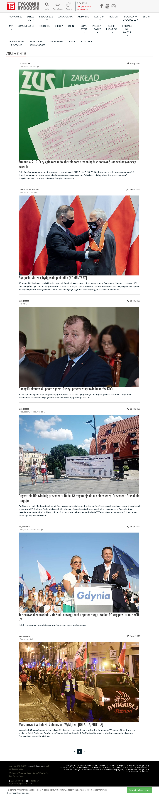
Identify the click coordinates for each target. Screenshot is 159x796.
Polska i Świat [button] (96, 29)
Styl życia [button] (84, 29)
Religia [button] (59, 27)
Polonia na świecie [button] (127, 30)
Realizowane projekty (17, 43)
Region (122, 765)
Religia (108, 767)
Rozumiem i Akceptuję (139, 790)
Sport (65, 767)
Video (72, 41)
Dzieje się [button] (30, 18)
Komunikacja (26, 26)
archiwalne (133, 771)
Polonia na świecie (92, 769)
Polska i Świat (143, 767)
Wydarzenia (65, 16)
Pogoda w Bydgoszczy (130, 18)
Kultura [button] (99, 18)
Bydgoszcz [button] (46, 18)
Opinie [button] (72, 27)
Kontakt (86, 41)
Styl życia (129, 767)
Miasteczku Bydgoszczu (37, 43)
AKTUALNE (83, 16)
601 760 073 (16, 780)
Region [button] (113, 18)
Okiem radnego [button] (111, 29)
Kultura (112, 765)
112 (73, 767)
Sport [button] (146, 18)
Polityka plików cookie (17, 792)
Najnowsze (15, 16)
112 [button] (11, 27)
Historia (97, 767)
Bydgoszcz (71, 765)
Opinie (118, 767)
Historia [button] (44, 27)
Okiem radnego (73, 769)
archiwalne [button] (57, 43)
